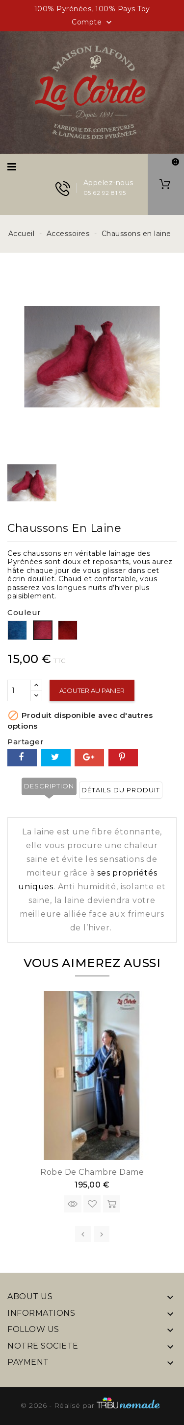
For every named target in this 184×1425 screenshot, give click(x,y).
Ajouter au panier (92, 690)
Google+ (89, 757)
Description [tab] (49, 786)
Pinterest (123, 757)
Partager (22, 757)
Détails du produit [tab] (120, 790)
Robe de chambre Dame (92, 1172)
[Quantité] (19, 690)
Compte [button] (93, 22)
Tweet (56, 757)
